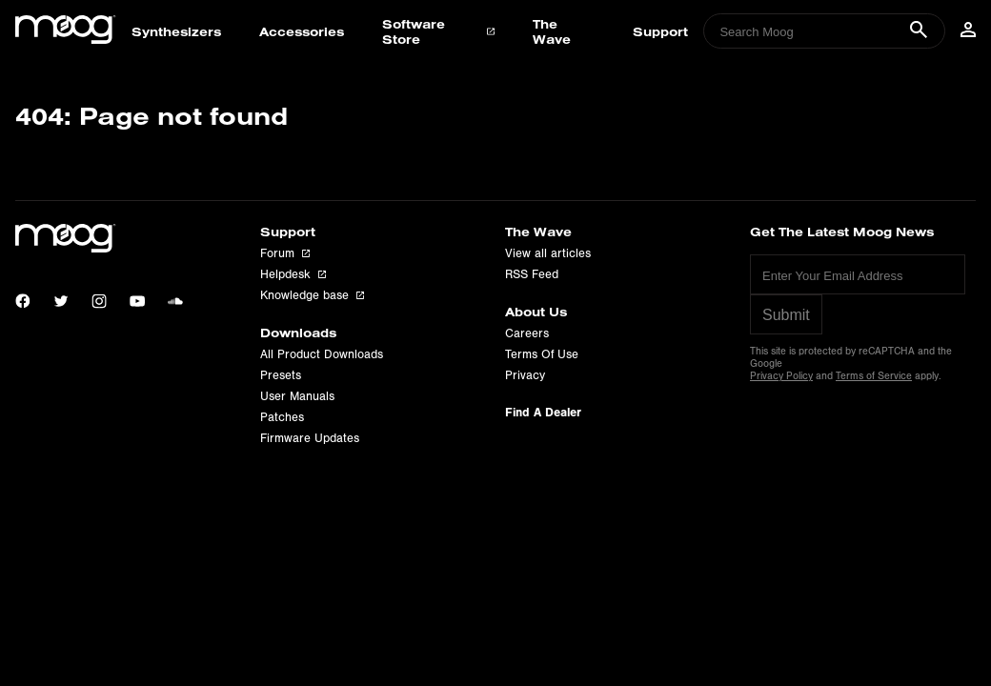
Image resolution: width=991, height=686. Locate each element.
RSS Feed (531, 274)
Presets (280, 375)
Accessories (301, 31)
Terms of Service (874, 376)
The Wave (552, 31)
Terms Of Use (541, 354)
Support (660, 31)
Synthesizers (176, 31)
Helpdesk (293, 274)
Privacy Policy (781, 376)
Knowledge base (312, 295)
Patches (282, 417)
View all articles (548, 253)
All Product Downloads (321, 354)
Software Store (438, 31)
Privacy (525, 375)
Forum (285, 253)
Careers (527, 333)
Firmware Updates (309, 438)
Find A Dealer (543, 412)
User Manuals (297, 396)
